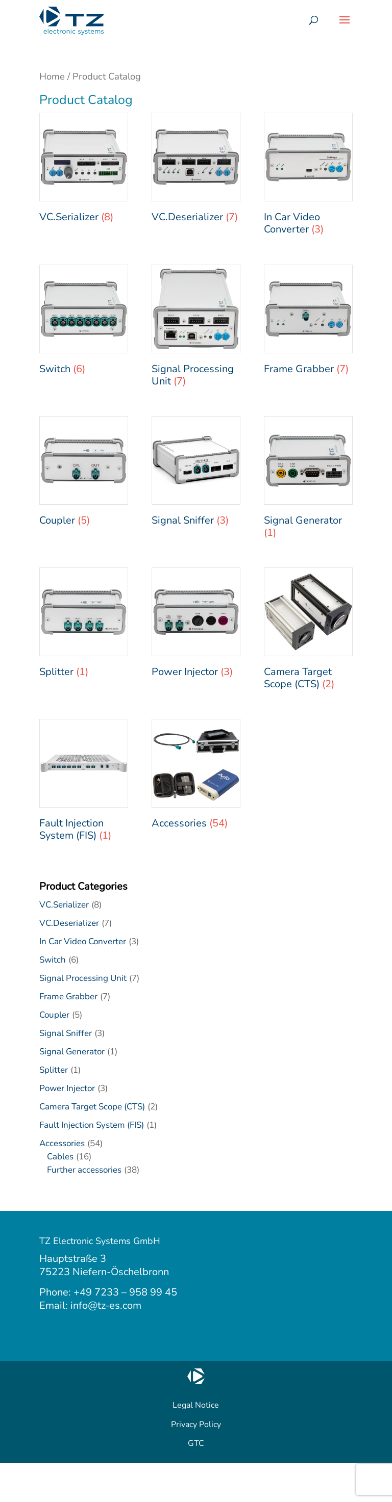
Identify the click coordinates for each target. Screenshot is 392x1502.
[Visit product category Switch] (83, 322)
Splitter (53, 1070)
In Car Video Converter (82, 941)
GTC (196, 1443)
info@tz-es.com (105, 1305)
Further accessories (84, 1170)
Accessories (62, 1143)
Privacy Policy (196, 1424)
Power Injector (67, 1088)
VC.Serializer (64, 905)
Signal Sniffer (65, 1033)
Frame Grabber (68, 996)
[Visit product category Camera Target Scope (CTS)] (308, 631)
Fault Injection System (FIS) (91, 1125)
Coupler (54, 1015)
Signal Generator (72, 1051)
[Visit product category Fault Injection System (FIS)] (83, 783)
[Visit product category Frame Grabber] (308, 322)
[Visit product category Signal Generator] (308, 480)
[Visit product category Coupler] (83, 474)
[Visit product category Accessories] (196, 777)
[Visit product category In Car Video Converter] (308, 177)
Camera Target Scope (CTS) (92, 1106)
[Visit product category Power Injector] (196, 625)
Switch (52, 960)
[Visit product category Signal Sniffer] (196, 474)
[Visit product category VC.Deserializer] (196, 170)
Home (52, 76)
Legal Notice (196, 1405)
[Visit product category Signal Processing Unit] (196, 329)
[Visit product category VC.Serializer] (83, 170)
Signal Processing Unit (83, 978)
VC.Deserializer (69, 923)
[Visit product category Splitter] (83, 625)
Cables (60, 1156)
